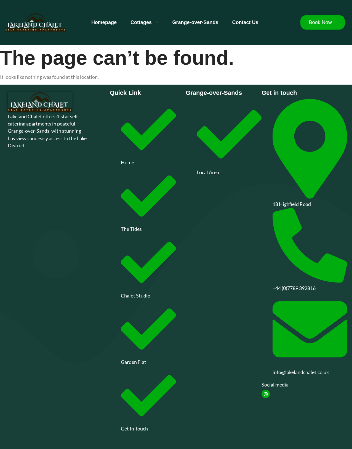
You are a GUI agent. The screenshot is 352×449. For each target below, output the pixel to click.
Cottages (144, 22)
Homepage (104, 22)
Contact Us (245, 22)
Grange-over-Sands (195, 22)
